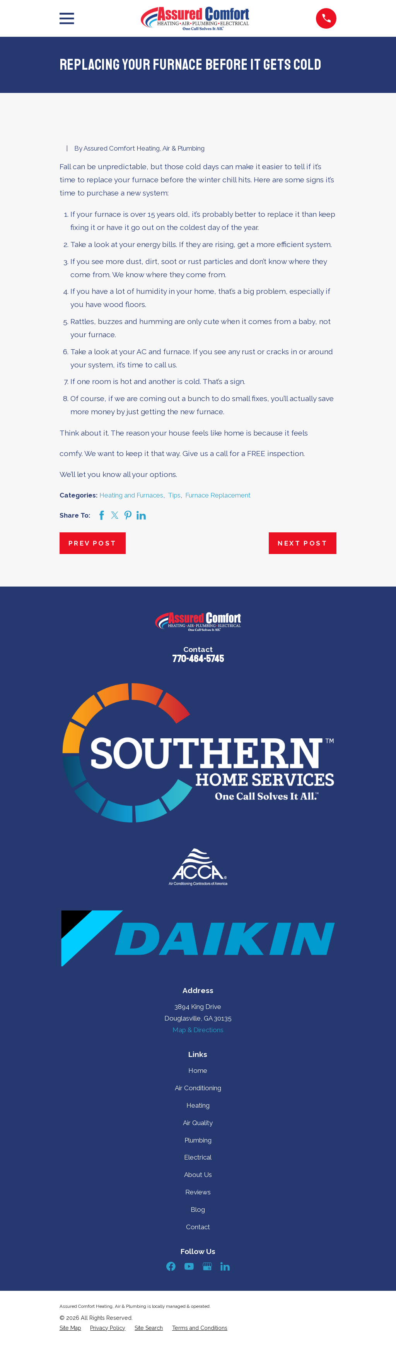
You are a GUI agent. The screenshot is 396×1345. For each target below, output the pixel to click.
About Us (198, 1175)
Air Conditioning (198, 1088)
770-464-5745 (198, 659)
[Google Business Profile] (207, 1266)
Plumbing (198, 1140)
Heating (198, 1105)
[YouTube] (189, 1266)
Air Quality (198, 1123)
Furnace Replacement (218, 495)
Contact (198, 1227)
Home (197, 1070)
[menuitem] (70, 1328)
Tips (174, 495)
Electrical (198, 1157)
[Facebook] (171, 1266)
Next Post (303, 543)
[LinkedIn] (225, 1266)
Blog (198, 1209)
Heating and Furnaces (131, 495)
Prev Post (92, 543)
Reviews (198, 1192)
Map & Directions (198, 1030)
